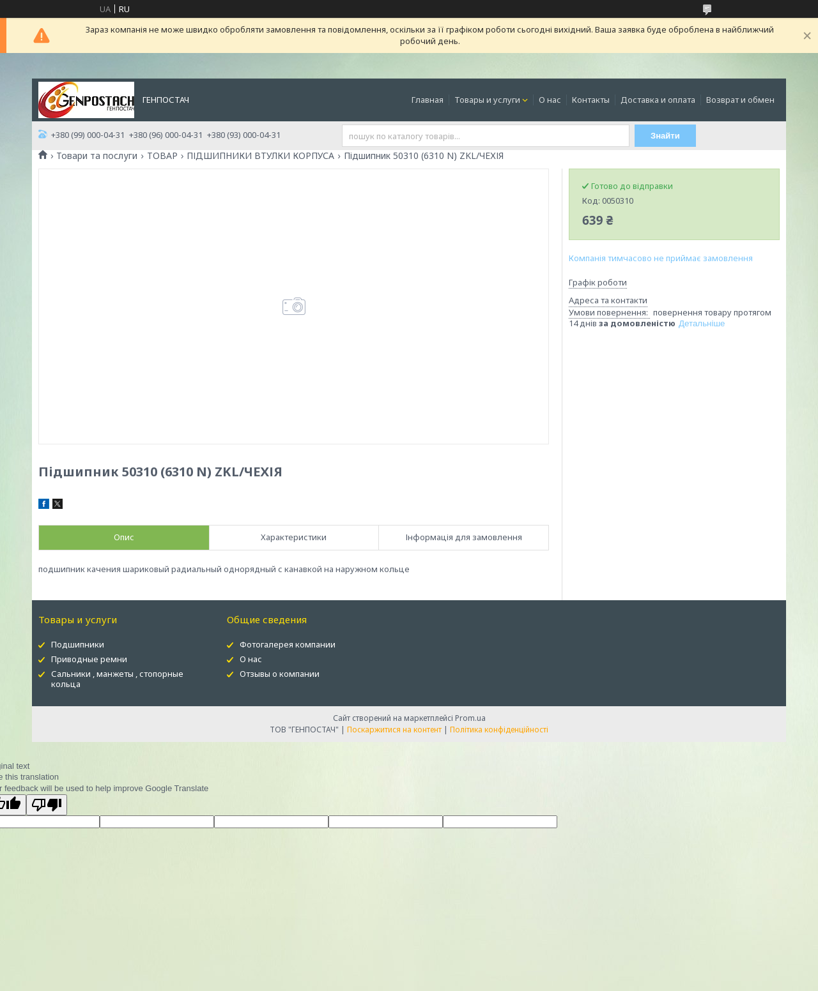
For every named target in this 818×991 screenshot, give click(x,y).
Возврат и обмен (740, 99)
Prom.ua (470, 718)
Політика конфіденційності (499, 729)
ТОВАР (162, 156)
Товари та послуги (96, 156)
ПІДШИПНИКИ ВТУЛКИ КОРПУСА (260, 156)
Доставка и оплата (658, 99)
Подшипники (77, 644)
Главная (428, 99)
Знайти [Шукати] (666, 135)
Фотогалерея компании (288, 644)
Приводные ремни (89, 659)
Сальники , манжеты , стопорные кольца (117, 679)
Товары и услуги (487, 99)
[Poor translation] (46, 804)
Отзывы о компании (280, 673)
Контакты (591, 99)
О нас (550, 99)
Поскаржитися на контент (394, 729)
